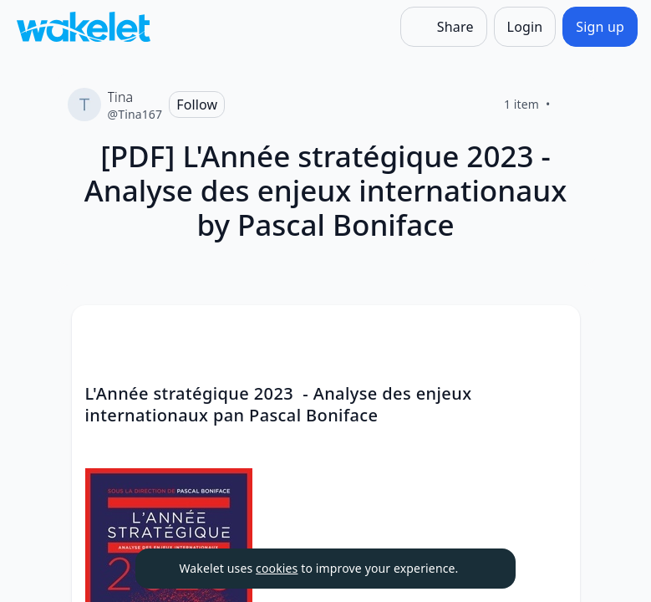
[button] (553, 333)
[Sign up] (600, 27)
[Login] (525, 27)
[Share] (443, 27)
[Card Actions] (553, 332)
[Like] (570, 104)
